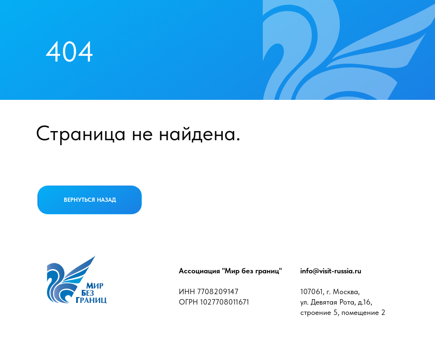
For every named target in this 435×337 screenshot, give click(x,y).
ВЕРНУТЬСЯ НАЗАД (90, 199)
